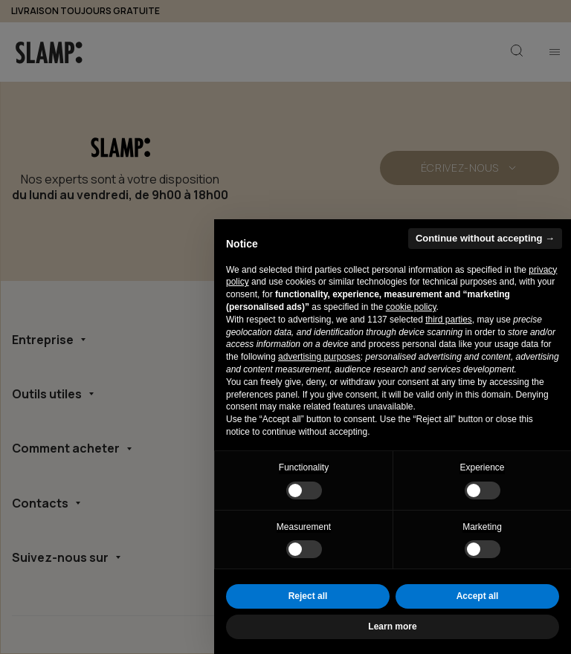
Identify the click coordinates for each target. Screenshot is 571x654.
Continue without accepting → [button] (485, 238)
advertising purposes (319, 357)
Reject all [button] (308, 596)
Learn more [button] (392, 626)
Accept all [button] (478, 596)
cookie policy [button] (411, 307)
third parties (448, 319)
